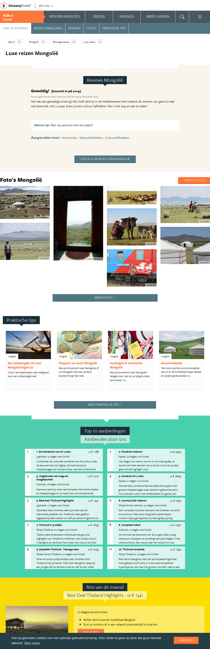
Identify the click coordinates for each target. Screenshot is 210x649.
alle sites (46, 5)
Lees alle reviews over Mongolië (105, 159)
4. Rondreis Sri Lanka (131, 476)
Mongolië (34, 42)
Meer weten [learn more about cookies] (32, 643)
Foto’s (91, 28)
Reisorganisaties (61, 42)
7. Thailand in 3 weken (49, 525)
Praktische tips (114, 28)
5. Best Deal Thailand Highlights (55, 500)
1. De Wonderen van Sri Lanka (53, 452)
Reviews (74, 28)
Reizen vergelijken (48, 28)
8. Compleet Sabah (130, 525)
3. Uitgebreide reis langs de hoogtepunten (52, 477)
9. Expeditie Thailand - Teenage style (57, 549)
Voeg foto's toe (194, 180)
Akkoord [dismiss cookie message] (186, 640)
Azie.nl (11, 42)
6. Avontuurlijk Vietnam (133, 500)
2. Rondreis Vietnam (130, 452)
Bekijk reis (90, 632)
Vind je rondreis (15, 28)
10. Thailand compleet (131, 549)
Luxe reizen (89, 42)
